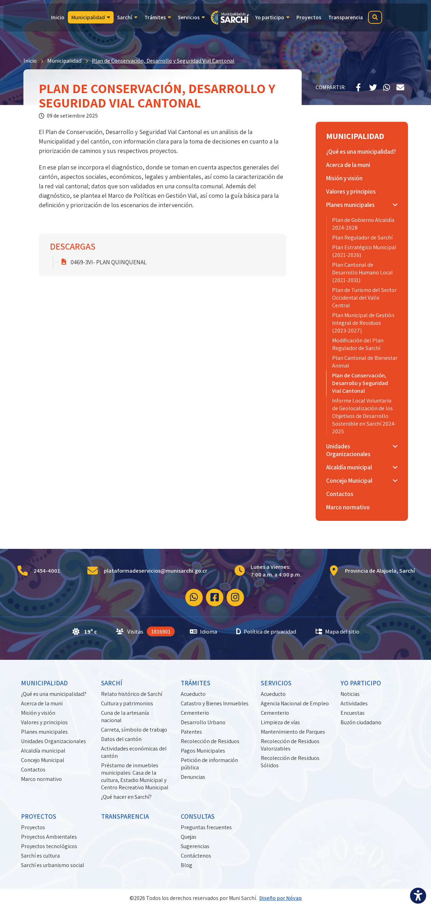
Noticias (350, 694)
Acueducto (193, 694)
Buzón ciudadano (360, 722)
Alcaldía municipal (43, 750)
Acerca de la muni (42, 703)
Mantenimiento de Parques (293, 731)
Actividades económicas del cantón (134, 752)
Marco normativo (41, 779)
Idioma (203, 631)
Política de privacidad (266, 631)
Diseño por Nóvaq (280, 898)
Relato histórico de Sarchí (131, 694)
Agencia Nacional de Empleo (295, 703)
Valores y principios (44, 722)
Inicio (30, 60)
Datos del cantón (121, 739)
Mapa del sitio (337, 631)
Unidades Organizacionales (53, 741)
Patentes (191, 731)
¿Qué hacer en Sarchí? (126, 797)
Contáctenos (196, 855)
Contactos (33, 769)
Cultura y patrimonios (127, 703)
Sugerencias (195, 846)
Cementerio (195, 713)
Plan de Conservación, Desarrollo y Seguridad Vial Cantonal (163, 60)
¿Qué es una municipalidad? (53, 694)
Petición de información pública (209, 763)
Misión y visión (38, 713)
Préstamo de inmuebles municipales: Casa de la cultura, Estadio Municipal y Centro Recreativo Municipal (134, 776)
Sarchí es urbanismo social (52, 865)
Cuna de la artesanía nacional (125, 716)
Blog (186, 865)
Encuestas (352, 713)
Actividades (354, 703)
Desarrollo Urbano (203, 722)
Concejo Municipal (42, 760)
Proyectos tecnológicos (49, 846)
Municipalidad (64, 60)
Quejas (188, 836)
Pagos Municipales (203, 750)
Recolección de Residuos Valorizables (290, 745)
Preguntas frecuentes (206, 827)
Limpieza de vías (280, 722)
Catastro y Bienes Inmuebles (215, 703)
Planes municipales (44, 731)
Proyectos (33, 827)
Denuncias (193, 777)
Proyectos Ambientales (49, 836)
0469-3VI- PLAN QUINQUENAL (109, 262)
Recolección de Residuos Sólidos (290, 761)
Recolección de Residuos (210, 741)
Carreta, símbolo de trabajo (134, 729)
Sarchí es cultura (40, 855)
